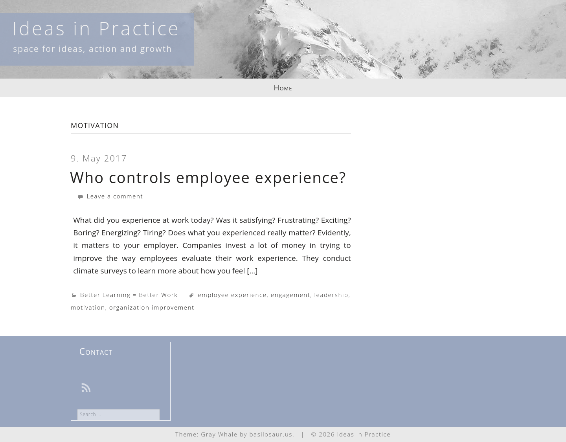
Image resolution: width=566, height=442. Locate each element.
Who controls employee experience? (208, 177)
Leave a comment (110, 196)
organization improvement (152, 307)
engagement (290, 295)
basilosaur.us (271, 434)
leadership (331, 295)
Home (283, 88)
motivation (88, 307)
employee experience (232, 295)
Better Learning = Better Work (129, 295)
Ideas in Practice (96, 28)
